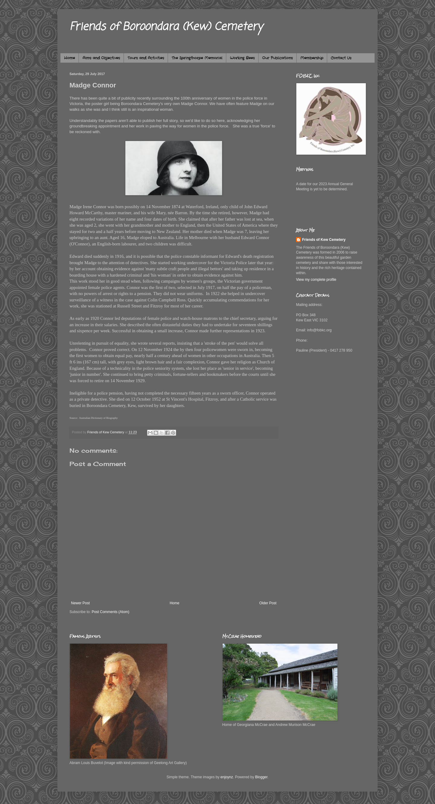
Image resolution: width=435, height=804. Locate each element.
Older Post (267, 603)
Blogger (261, 777)
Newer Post (80, 603)
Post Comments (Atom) (110, 612)
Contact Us (341, 58)
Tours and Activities (145, 58)
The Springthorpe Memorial (197, 58)
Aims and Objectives (101, 58)
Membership (311, 58)
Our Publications (277, 58)
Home (69, 58)
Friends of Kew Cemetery (324, 240)
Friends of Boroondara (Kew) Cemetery (166, 27)
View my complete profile (316, 279)
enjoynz (227, 777)
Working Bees (242, 58)
